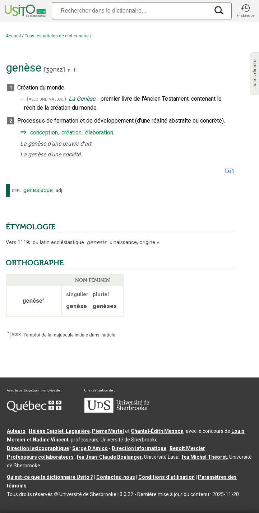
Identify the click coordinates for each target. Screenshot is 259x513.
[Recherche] (130, 11)
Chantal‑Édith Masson (157, 431)
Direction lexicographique (38, 448)
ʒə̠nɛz (54, 69)
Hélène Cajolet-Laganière (59, 431)
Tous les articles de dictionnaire (57, 35)
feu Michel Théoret (204, 457)
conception (44, 132)
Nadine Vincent (51, 440)
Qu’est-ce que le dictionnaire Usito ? (50, 477)
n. (69, 70)
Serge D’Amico (90, 448)
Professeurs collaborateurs (40, 457)
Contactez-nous (115, 477)
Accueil (13, 35)
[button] (245, 11)
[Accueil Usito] (24, 11)
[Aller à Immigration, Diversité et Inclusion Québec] (34, 410)
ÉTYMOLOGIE (30, 227)
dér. (16, 190)
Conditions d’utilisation (166, 477)
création (71, 132)
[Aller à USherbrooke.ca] (116, 411)
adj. (59, 190)
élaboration (99, 132)
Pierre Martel (108, 431)
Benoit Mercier (187, 448)
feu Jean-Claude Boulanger (109, 457)
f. (75, 70)
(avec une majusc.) (46, 99)
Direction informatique (139, 448)
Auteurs (16, 431)
